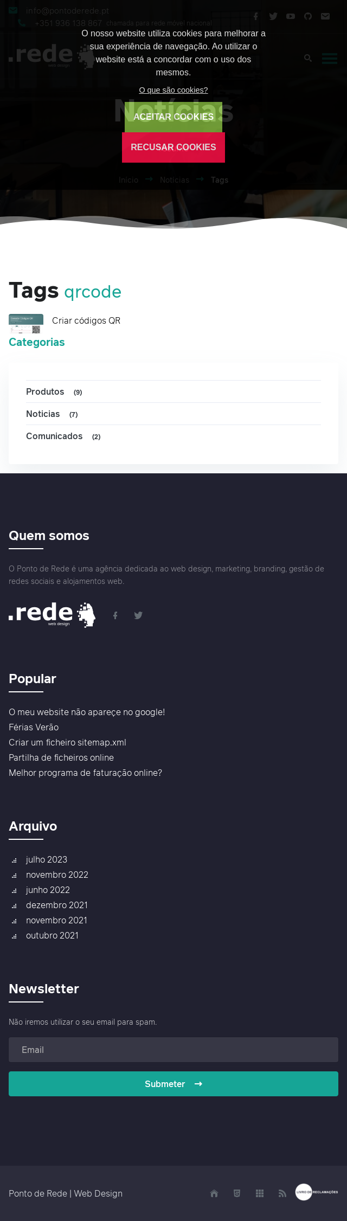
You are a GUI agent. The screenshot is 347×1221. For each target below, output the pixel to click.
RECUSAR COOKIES (173, 147)
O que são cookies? (173, 90)
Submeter (174, 1084)
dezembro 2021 (57, 905)
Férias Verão (34, 727)
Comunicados (65, 436)
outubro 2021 (52, 935)
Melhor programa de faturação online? (85, 773)
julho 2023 (46, 859)
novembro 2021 (56, 920)
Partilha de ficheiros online (61, 757)
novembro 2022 (57, 875)
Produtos (55, 391)
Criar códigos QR (86, 320)
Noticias (53, 414)
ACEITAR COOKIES (173, 116)
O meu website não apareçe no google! (87, 712)
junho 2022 (48, 890)
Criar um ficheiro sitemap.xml (67, 742)
